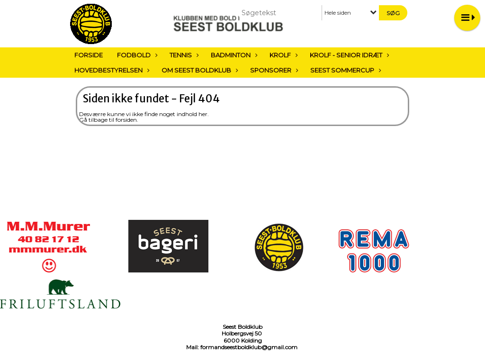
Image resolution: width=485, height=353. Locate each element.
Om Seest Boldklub (199, 70)
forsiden (126, 119)
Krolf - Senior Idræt (348, 55)
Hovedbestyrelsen (110, 70)
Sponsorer (273, 70)
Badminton (233, 55)
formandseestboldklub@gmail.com (248, 347)
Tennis (183, 55)
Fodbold (136, 55)
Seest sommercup (344, 70)
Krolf (282, 55)
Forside (88, 55)
